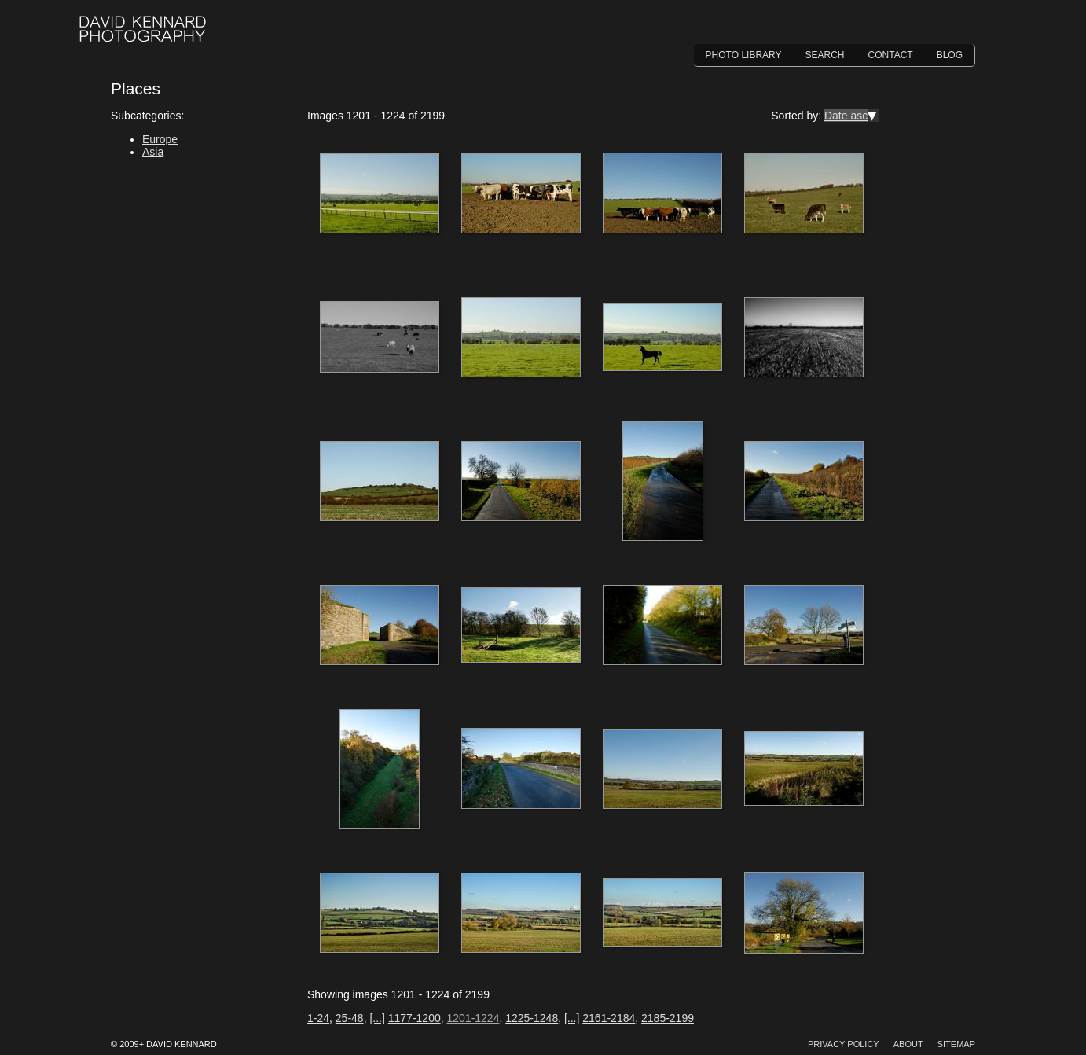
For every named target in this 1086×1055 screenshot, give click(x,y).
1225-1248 (531, 1018)
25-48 (350, 1018)
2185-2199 (667, 1018)
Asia (152, 151)
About (908, 1044)
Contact (890, 55)
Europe (160, 139)
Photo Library (744, 55)
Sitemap (956, 1044)
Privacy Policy (843, 1044)
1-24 (318, 1018)
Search (825, 55)
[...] (376, 1018)
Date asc (846, 115)
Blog (950, 55)
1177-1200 (414, 1018)
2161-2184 (608, 1018)
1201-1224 (472, 1018)
